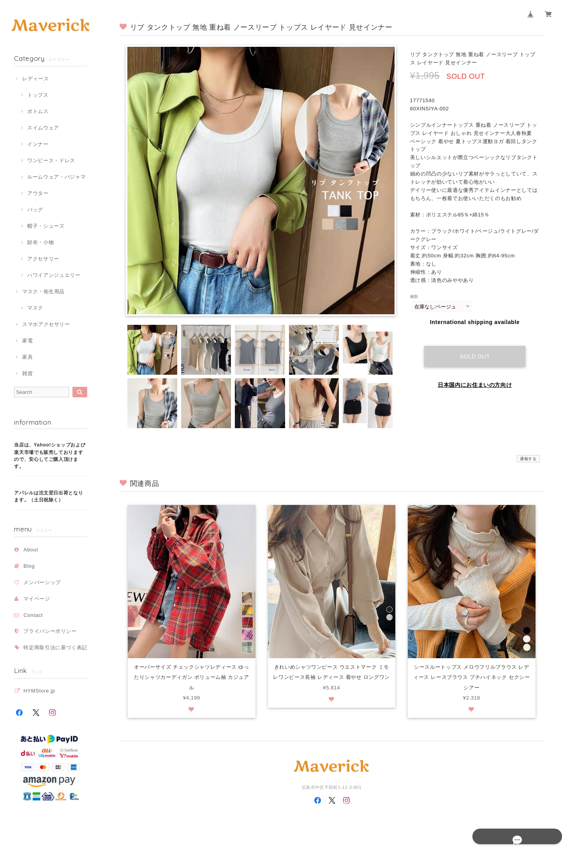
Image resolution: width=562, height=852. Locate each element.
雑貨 (27, 373)
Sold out (475, 349)
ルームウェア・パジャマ (56, 177)
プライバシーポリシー (50, 631)
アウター (38, 193)
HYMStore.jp (39, 691)
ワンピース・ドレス (51, 160)
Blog (29, 566)
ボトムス (38, 111)
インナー (38, 144)
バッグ (35, 210)
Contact (33, 615)
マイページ (36, 599)
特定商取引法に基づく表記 (55, 647)
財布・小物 (40, 242)
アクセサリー (43, 259)
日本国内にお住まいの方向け (475, 377)
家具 (27, 357)
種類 (414, 296)
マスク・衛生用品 (43, 291)
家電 (27, 341)
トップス (38, 95)
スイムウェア (43, 128)
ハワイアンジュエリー (54, 275)
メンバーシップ (42, 582)
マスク (35, 308)
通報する (528, 459)
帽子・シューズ (46, 226)
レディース (35, 78)
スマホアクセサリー (46, 324)
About (30, 550)
